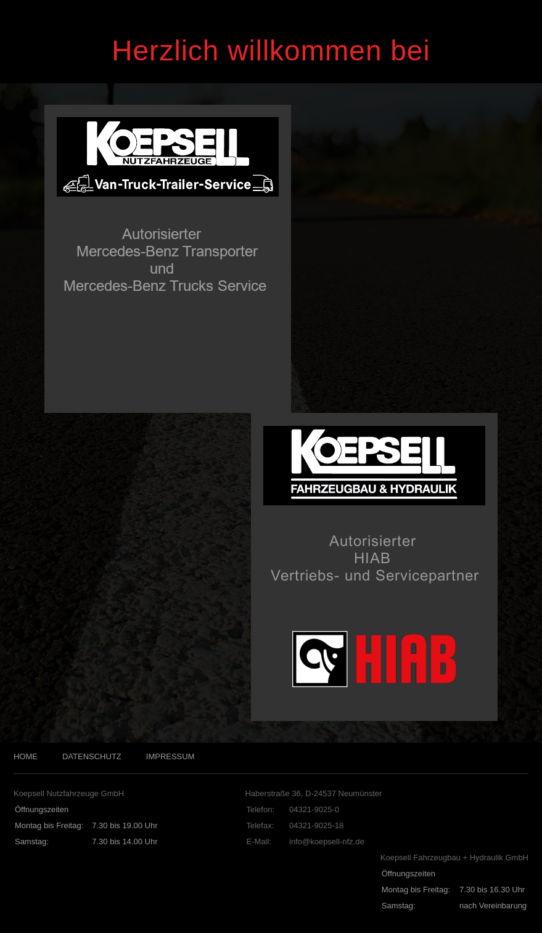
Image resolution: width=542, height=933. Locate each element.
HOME (26, 756)
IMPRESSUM (170, 756)
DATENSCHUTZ (91, 756)
